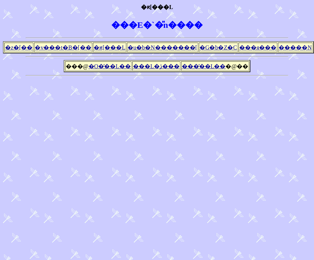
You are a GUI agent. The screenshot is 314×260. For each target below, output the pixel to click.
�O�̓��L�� (110, 66)
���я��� (257, 47)
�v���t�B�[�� (63, 47)
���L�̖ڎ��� (156, 66)
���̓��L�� (204, 66)
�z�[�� (19, 47)
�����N (295, 47)
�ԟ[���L (109, 47)
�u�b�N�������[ (162, 47)
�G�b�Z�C (218, 47)
